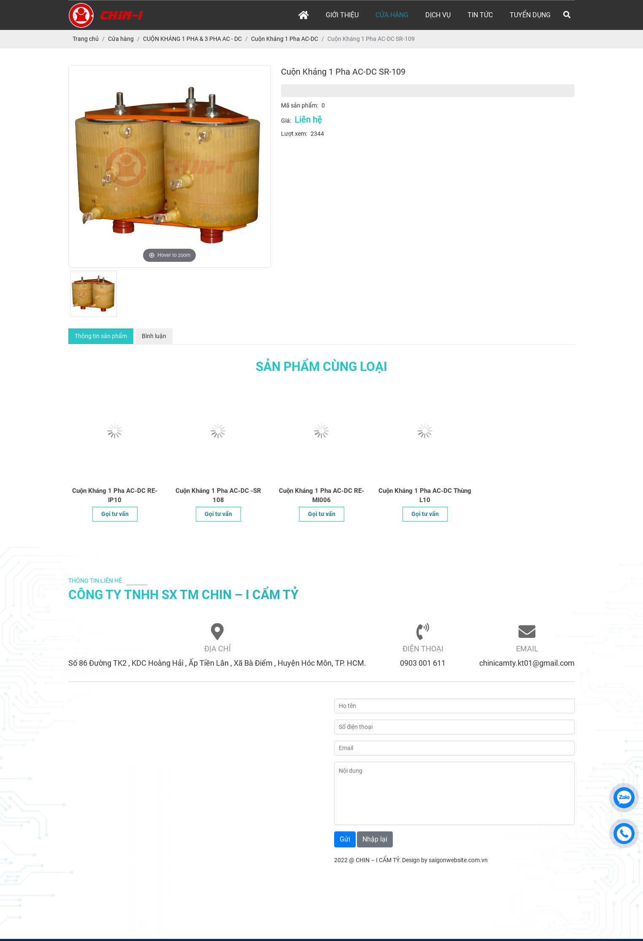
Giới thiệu (342, 15)
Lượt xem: (294, 133)
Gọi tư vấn (115, 514)
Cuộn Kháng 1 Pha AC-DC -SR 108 (218, 495)
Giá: (286, 120)
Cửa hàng (392, 15)
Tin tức (480, 15)
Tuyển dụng (530, 15)
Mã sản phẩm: (299, 105)
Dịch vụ (438, 15)
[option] (169, 166)
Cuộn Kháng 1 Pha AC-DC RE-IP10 (114, 495)
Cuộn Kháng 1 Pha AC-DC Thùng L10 (424, 495)
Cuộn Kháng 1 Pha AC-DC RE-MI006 (321, 495)
